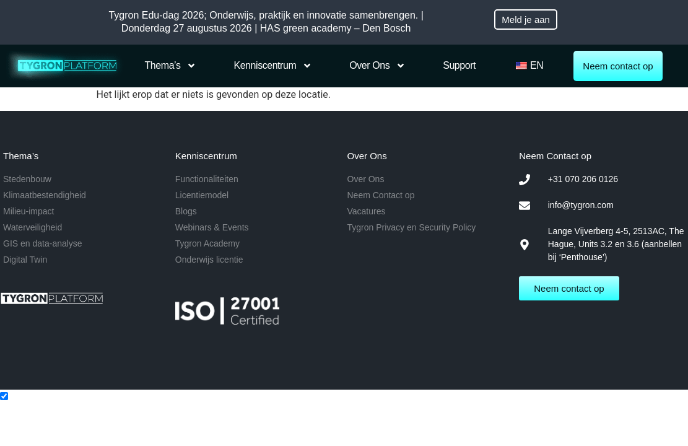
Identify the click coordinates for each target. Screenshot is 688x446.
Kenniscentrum (272, 66)
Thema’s (171, 66)
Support (459, 65)
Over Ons (377, 66)
